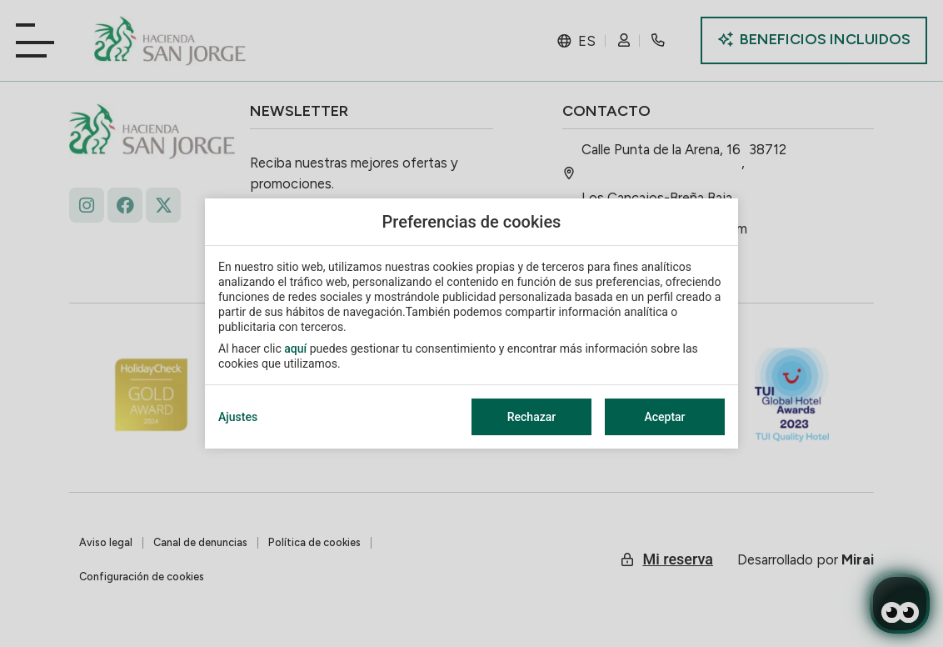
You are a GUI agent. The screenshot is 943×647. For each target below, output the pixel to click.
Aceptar (664, 417)
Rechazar (531, 417)
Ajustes (237, 417)
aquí (295, 348)
